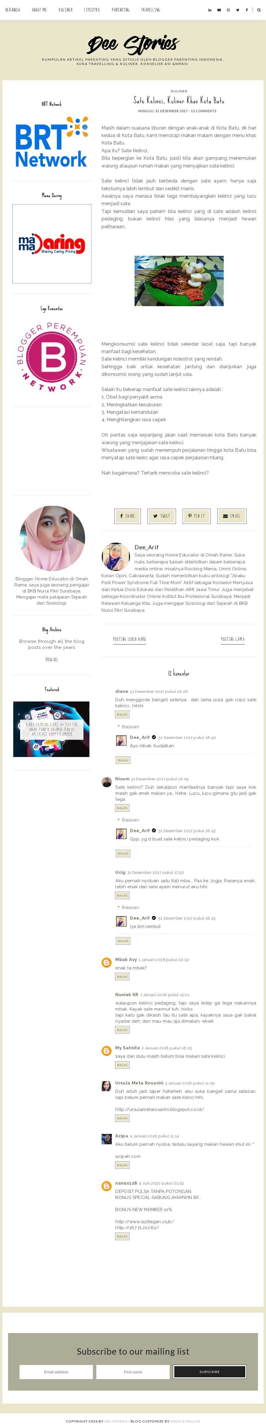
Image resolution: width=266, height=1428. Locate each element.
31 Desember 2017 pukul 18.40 (187, 736)
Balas (122, 713)
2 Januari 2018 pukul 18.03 (167, 1046)
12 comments (204, 111)
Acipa (121, 1135)
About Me (39, 10)
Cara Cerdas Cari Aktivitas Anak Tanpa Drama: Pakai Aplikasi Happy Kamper (52, 730)
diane (121, 690)
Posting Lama (231, 638)
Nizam (122, 777)
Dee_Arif (140, 736)
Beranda (12, 10)
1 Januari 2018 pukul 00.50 (164, 958)
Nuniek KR (127, 993)
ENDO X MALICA (185, 1420)
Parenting (121, 10)
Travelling (150, 10)
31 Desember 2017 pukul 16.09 (160, 777)
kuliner (179, 91)
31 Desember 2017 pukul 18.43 (186, 830)
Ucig (120, 871)
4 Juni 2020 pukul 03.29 (161, 1182)
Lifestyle (92, 10)
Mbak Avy (126, 958)
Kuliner (66, 10)
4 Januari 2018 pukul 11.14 (154, 1135)
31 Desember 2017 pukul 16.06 (159, 690)
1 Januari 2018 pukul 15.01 (164, 993)
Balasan (130, 725)
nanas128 (126, 1182)
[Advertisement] (51, 450)
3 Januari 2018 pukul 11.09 (190, 1082)
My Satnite (127, 1046)
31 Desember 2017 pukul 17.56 (155, 871)
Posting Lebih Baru (131, 638)
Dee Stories (115, 1420)
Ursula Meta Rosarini (139, 1081)
